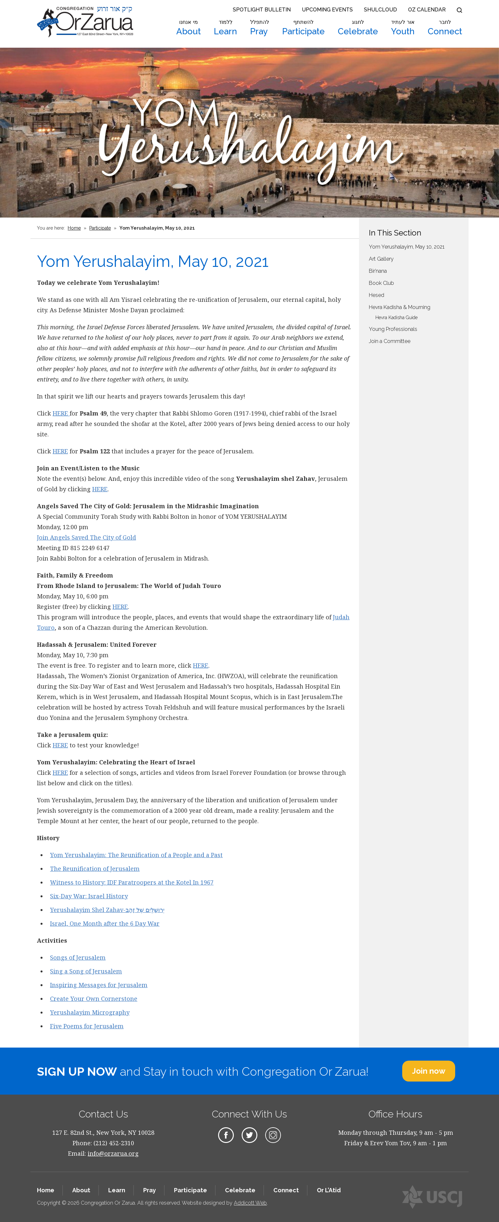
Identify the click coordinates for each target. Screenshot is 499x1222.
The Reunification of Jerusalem (95, 868)
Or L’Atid (329, 1190)
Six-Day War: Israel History (89, 896)
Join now (428, 1071)
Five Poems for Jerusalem (87, 1026)
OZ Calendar (427, 10)
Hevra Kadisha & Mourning (399, 307)
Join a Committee (389, 341)
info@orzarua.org (113, 1153)
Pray (259, 27)
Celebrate (358, 27)
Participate (303, 27)
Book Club (381, 283)
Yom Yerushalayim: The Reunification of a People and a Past (136, 855)
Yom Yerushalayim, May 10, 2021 (406, 247)
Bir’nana (378, 271)
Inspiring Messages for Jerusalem (98, 985)
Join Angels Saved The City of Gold (86, 537)
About (188, 27)
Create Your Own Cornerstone (93, 998)
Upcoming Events (327, 10)
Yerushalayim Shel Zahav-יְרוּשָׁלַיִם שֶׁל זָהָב (107, 910)
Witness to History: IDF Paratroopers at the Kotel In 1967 (132, 882)
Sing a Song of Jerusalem (86, 971)
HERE (61, 413)
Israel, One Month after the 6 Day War (105, 923)
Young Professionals (393, 329)
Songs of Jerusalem (78, 957)
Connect (445, 27)
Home (74, 228)
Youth (403, 27)
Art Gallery (381, 259)
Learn (225, 27)
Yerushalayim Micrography (89, 1012)
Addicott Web (250, 1203)
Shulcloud (380, 10)
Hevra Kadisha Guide (396, 317)
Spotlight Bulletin (262, 10)
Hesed (376, 295)
